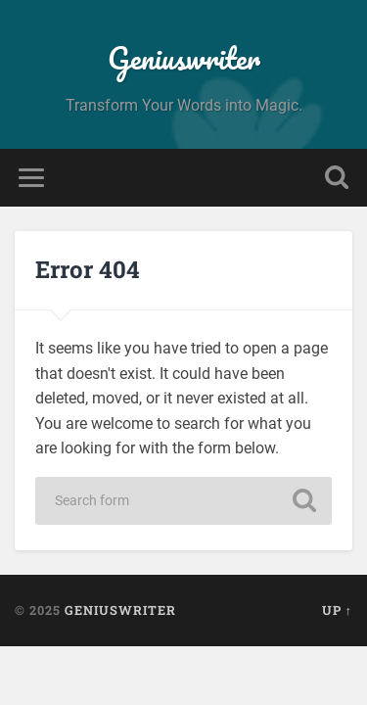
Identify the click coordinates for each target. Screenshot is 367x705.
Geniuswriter (184, 58)
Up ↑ (337, 610)
